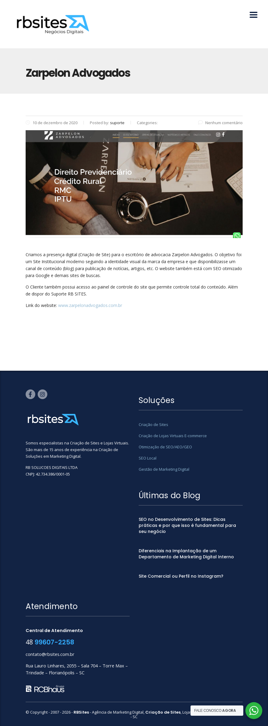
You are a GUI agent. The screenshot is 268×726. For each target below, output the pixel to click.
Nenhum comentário (220, 122)
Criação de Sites (153, 424)
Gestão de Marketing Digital (164, 469)
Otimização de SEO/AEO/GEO (165, 447)
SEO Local (147, 458)
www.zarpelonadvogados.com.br (90, 305)
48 (50, 641)
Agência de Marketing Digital (117, 712)
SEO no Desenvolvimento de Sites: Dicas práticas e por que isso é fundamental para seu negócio (187, 525)
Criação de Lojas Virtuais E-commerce (173, 435)
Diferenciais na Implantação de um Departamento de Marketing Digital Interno (186, 554)
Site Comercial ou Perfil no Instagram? (181, 576)
